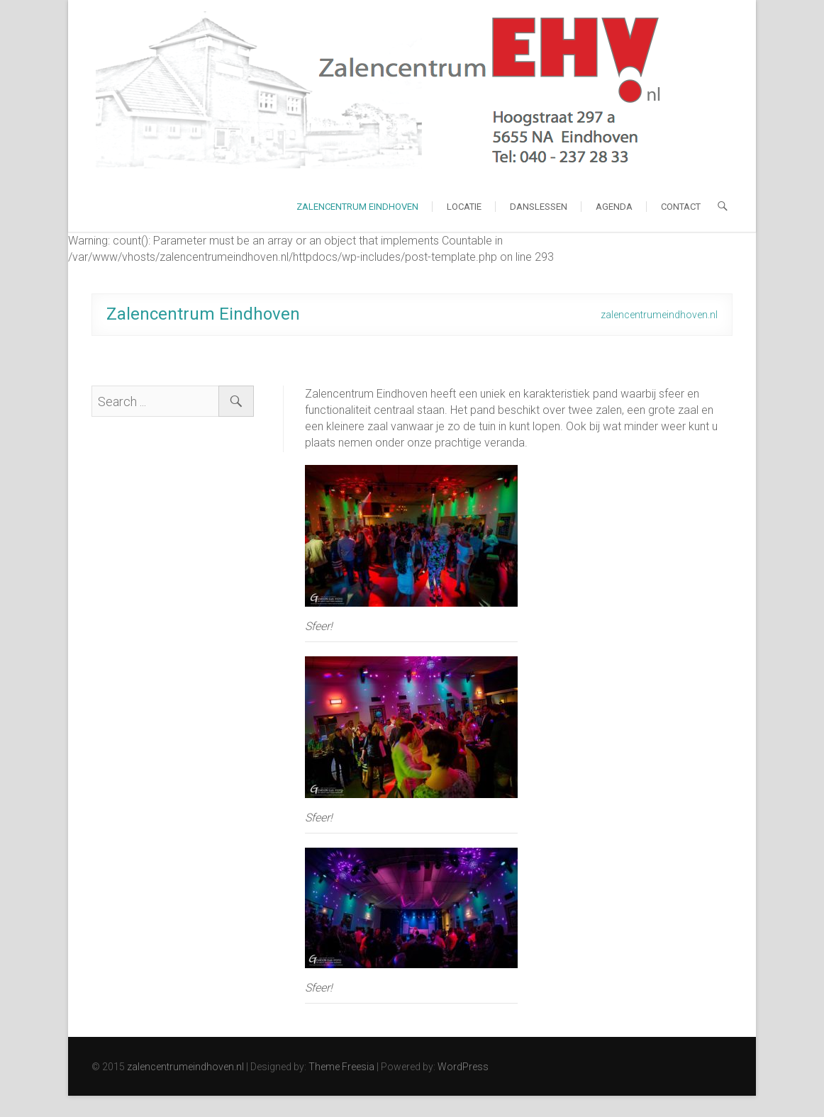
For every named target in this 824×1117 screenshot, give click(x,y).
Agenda (614, 206)
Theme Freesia (341, 1066)
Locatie (464, 206)
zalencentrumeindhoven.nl (185, 1066)
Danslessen (538, 206)
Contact (681, 206)
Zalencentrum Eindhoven (357, 206)
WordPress (463, 1066)
